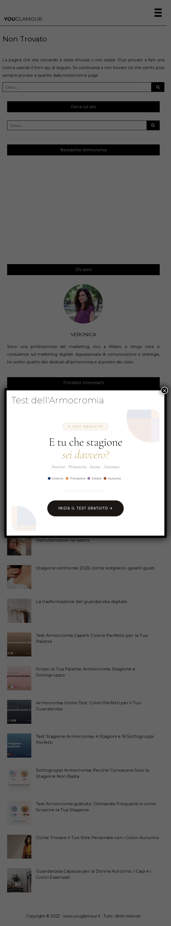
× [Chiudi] (164, 390)
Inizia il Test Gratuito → (85, 508)
